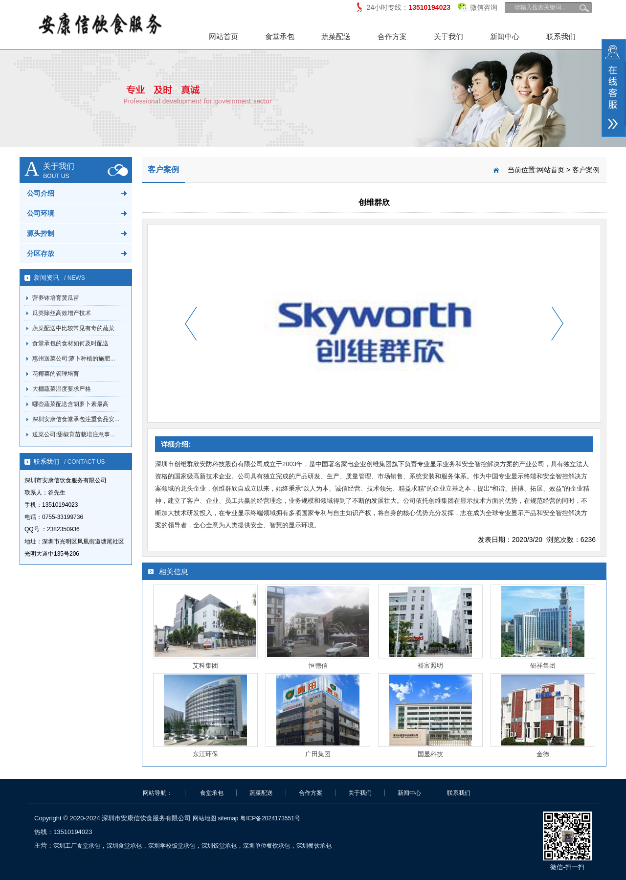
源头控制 (40, 233)
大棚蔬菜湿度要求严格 (61, 388)
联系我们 (561, 36)
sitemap (228, 818)
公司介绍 (40, 193)
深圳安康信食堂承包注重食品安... (75, 419)
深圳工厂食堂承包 (76, 845)
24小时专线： (408, 7)
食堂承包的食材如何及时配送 (70, 343)
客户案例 (586, 170)
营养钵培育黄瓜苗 (55, 297)
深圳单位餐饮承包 (266, 845)
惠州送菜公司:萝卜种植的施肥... (73, 358)
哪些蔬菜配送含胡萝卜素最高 (70, 404)
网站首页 (223, 36)
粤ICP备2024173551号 (270, 818)
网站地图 (204, 818)
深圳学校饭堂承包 (171, 845)
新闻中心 (504, 36)
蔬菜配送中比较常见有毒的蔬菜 (73, 328)
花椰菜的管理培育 (55, 373)
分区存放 (40, 253)
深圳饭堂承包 (219, 845)
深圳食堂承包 (124, 845)
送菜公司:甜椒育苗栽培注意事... (73, 434)
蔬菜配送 (336, 36)
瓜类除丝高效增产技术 (61, 313)
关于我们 (448, 36)
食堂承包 (279, 36)
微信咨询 (477, 5)
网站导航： (157, 793)
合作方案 (392, 36)
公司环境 (40, 213)
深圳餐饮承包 (314, 845)
